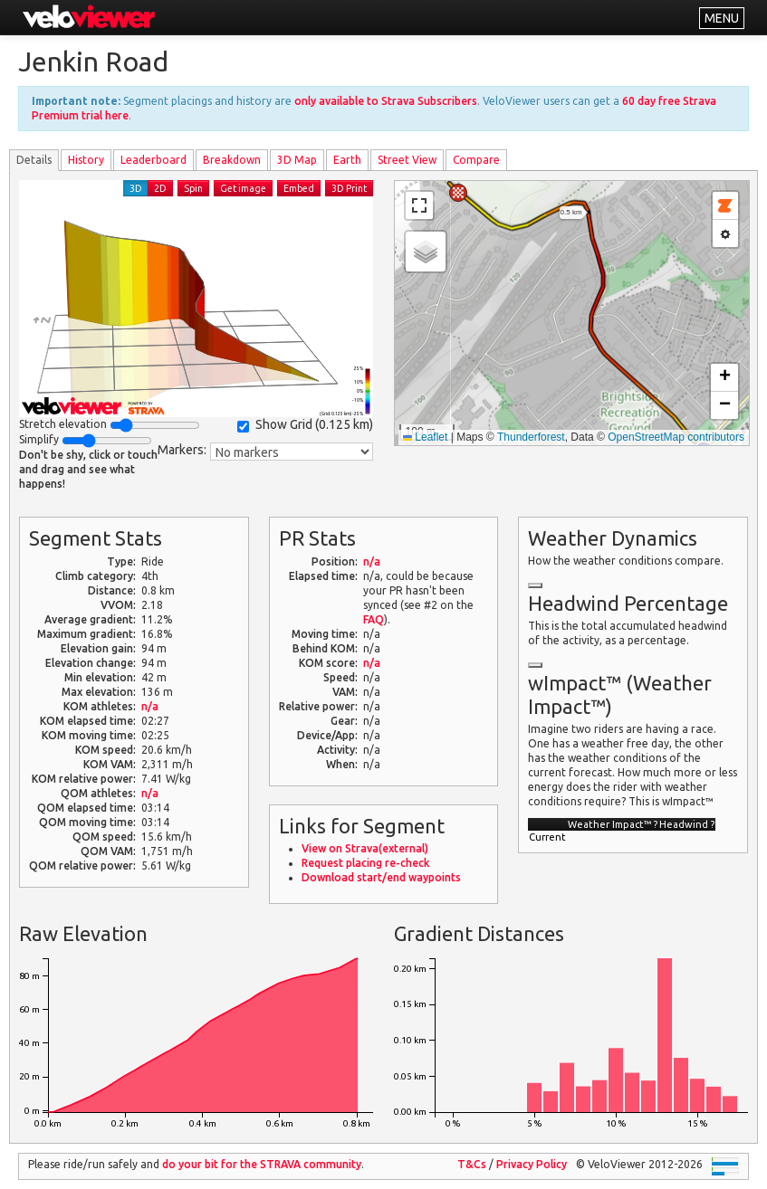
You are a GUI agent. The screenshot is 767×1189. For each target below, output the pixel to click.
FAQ (373, 619)
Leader (153, 160)
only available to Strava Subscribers (385, 101)
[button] (458, 193)
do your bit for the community (261, 1164)
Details (34, 160)
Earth (347, 160)
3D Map (297, 160)
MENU (722, 18)
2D (160, 188)
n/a (149, 706)
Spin (193, 188)
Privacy (531, 1164)
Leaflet (425, 437)
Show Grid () (305, 425)
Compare (476, 160)
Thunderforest (531, 437)
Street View (407, 160)
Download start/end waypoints (381, 877)
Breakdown (232, 160)
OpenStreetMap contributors (676, 437)
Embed (298, 188)
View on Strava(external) (365, 848)
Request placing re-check (365, 863)
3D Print (349, 188)
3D (135, 188)
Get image (243, 188)
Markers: (182, 449)
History (86, 160)
